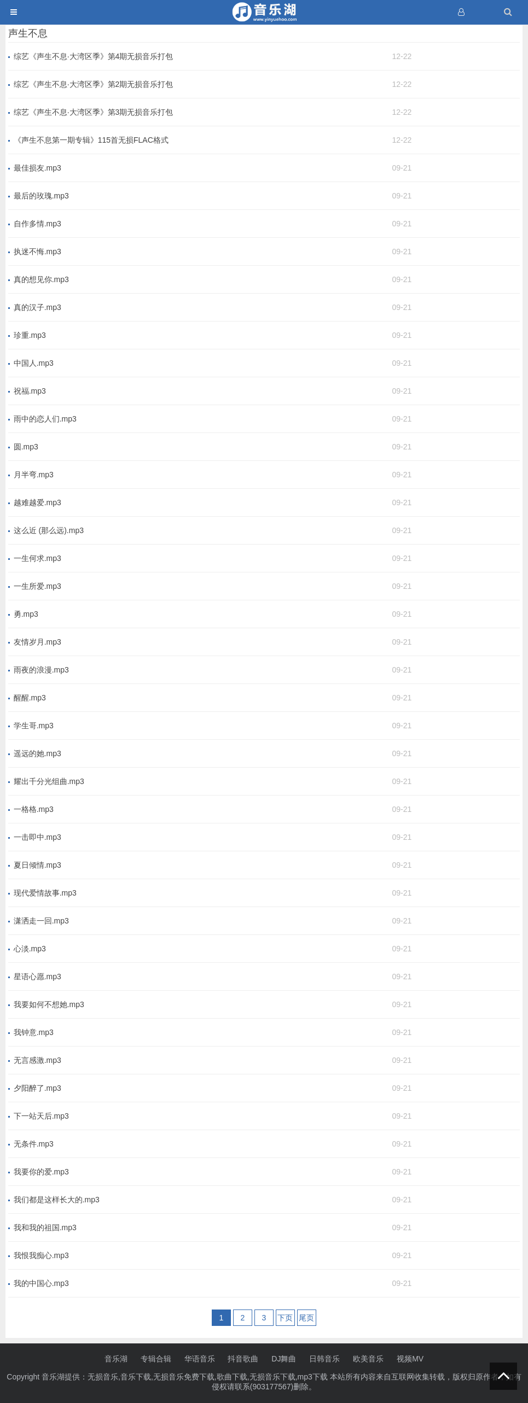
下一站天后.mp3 (41, 1116)
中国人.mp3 (34, 363)
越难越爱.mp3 (37, 502)
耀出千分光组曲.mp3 (49, 781)
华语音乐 (199, 1358)
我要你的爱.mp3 (41, 1171)
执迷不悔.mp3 (37, 251)
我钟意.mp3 (34, 1032)
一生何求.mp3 (37, 558)
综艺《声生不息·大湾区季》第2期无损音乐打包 (93, 84)
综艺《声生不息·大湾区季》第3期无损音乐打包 (93, 112)
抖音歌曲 (243, 1358)
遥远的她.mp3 (37, 753)
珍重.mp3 (30, 335)
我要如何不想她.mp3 (49, 1004)
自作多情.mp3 (37, 223)
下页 (285, 1317)
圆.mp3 (26, 446)
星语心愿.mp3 (37, 976)
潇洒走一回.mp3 (41, 920)
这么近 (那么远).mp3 (49, 530)
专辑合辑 (156, 1358)
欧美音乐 (368, 1358)
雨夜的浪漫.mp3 (41, 669)
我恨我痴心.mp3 (41, 1255)
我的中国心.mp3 (41, 1283)
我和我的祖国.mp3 (45, 1227)
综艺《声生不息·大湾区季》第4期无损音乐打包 (93, 56)
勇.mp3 (26, 614)
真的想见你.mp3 (41, 279)
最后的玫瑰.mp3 (41, 195)
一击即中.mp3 (37, 837)
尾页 (306, 1317)
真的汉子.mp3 (37, 307)
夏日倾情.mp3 (37, 865)
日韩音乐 (324, 1358)
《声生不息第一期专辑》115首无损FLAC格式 (91, 140)
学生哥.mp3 (34, 725)
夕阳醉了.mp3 (37, 1088)
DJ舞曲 (283, 1358)
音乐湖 (116, 1358)
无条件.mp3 (34, 1143)
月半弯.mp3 (34, 474)
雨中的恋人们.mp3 (45, 418)
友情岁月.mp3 (37, 642)
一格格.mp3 (34, 809)
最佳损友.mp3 (37, 167)
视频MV (410, 1358)
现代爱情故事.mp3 (45, 892)
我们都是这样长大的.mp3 (57, 1199)
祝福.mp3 (30, 391)
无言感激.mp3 (37, 1060)
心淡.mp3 (30, 948)
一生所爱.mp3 (37, 586)
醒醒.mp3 (30, 697)
